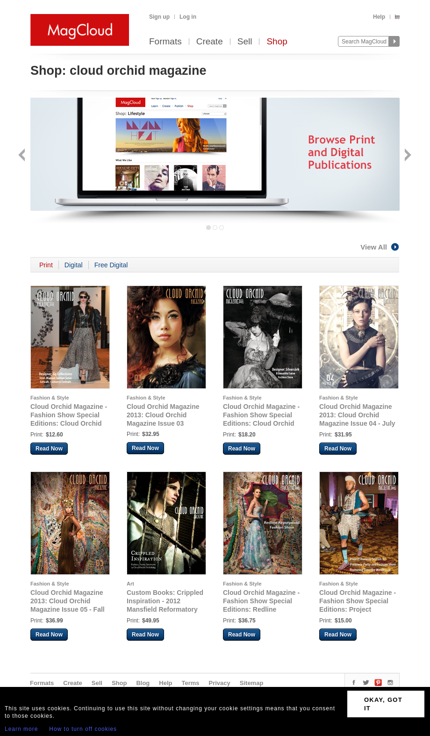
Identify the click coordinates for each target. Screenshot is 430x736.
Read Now (49, 448)
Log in (187, 17)
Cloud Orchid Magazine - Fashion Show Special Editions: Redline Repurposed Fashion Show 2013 (261, 609)
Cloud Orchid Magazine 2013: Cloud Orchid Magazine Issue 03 (163, 415)
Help (379, 17)
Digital (73, 265)
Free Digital (111, 265)
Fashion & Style (49, 397)
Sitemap (252, 682)
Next (406, 155)
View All (380, 247)
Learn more (21, 729)
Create (209, 41)
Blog (143, 682)
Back (22, 155)
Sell (244, 41)
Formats (165, 41)
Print (46, 265)
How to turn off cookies (83, 729)
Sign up (159, 17)
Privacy (219, 682)
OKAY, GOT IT (383, 704)
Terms (190, 682)
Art (130, 583)
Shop (276, 41)
